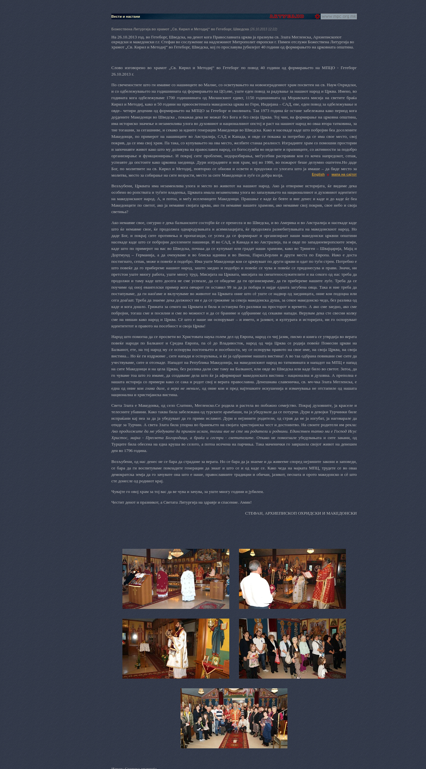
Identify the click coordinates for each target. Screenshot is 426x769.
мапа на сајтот (344, 174)
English (318, 174)
